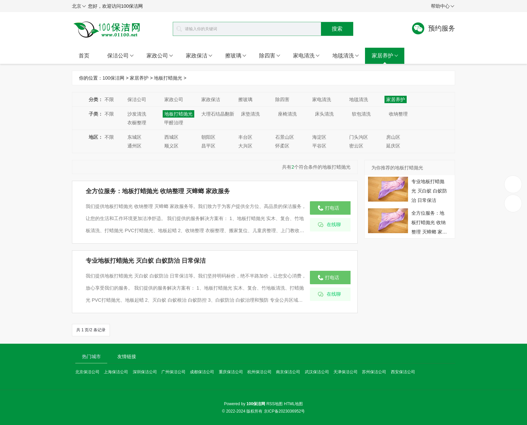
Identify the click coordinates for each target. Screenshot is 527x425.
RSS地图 (275, 403)
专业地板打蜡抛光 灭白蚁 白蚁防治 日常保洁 (146, 260)
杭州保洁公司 (259, 372)
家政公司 (160, 56)
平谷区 (319, 145)
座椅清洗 (287, 114)
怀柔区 (282, 145)
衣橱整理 (136, 122)
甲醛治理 (173, 122)
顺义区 (171, 145)
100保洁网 (113, 78)
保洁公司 (120, 56)
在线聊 (334, 224)
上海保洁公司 (116, 372)
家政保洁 (199, 56)
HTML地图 (293, 403)
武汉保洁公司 (317, 372)
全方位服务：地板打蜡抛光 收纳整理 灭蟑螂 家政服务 (158, 191)
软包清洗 (361, 114)
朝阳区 (208, 137)
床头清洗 (324, 114)
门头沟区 (358, 137)
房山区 (393, 137)
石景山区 (284, 137)
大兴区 (245, 145)
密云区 (356, 145)
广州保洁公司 (173, 372)
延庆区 (393, 145)
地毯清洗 (345, 56)
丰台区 (245, 137)
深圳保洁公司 (145, 372)
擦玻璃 (235, 56)
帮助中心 (442, 6)
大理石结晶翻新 (217, 114)
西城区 (171, 137)
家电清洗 (306, 56)
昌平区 (208, 145)
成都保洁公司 (202, 372)
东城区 (134, 137)
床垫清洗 (250, 114)
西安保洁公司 (403, 372)
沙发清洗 (136, 114)
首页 (84, 55)
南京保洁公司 (288, 372)
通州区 (134, 145)
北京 (79, 6)
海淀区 (319, 137)
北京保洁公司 (87, 372)
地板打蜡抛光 (168, 78)
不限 (109, 99)
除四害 (269, 56)
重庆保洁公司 (231, 372)
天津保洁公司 (345, 372)
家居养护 (385, 56)
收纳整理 (398, 114)
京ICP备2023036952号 (284, 411)
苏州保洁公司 (374, 372)
